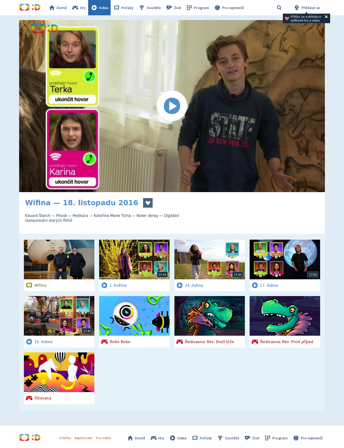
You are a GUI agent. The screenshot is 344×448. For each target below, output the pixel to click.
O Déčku (65, 438)
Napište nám (83, 438)
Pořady (123, 7)
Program (197, 7)
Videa (99, 7)
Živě (173, 7)
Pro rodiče (103, 438)
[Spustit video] (172, 106)
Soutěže (149, 7)
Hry (79, 7)
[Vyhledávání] (279, 7)
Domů (57, 7)
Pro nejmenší (229, 7)
